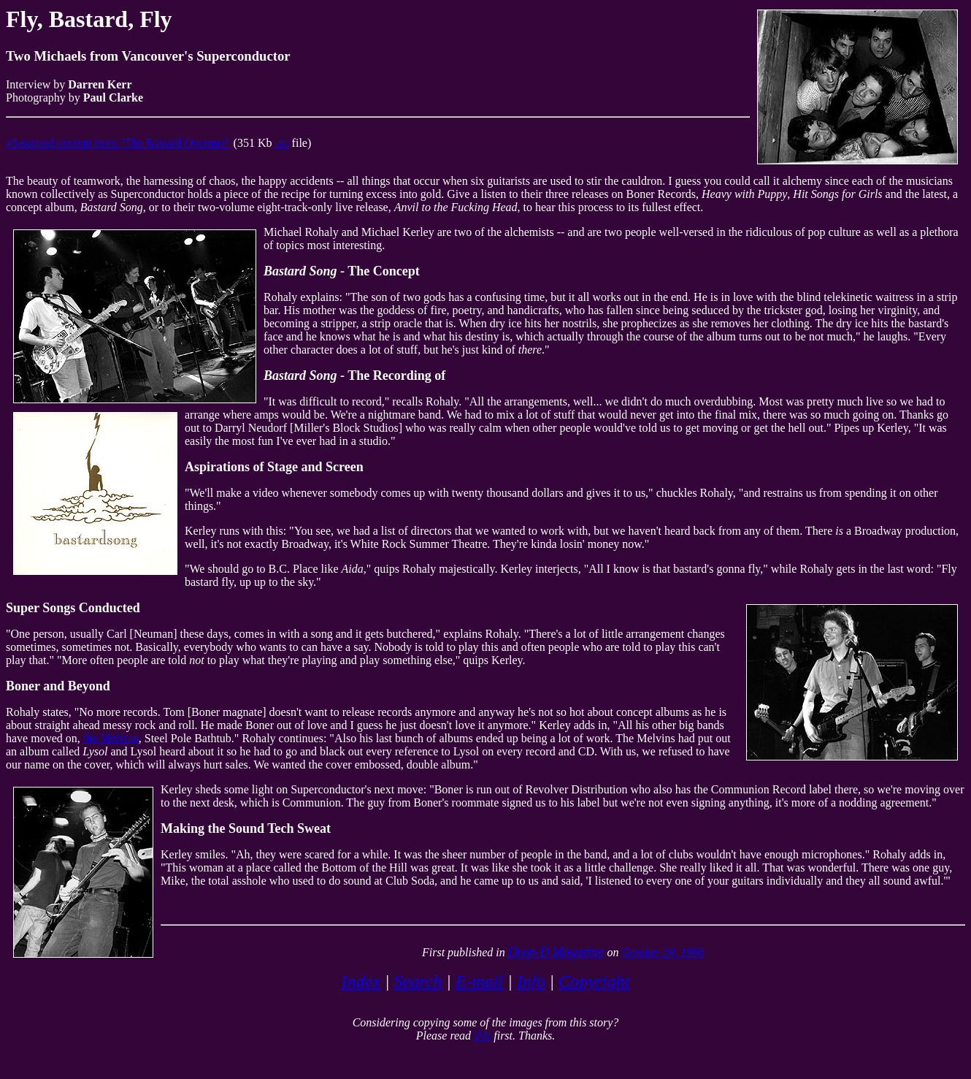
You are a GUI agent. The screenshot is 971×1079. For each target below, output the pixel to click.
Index (361, 981)
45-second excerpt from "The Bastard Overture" (118, 143)
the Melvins (111, 738)
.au (282, 143)
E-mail (479, 981)
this (482, 1035)
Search (418, 981)
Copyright (594, 981)
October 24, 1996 (663, 952)
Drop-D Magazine (556, 952)
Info (531, 981)
